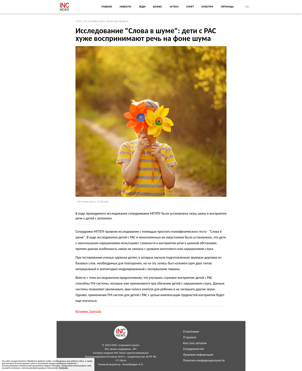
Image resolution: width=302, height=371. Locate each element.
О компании (191, 331)
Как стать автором (195, 343)
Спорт (190, 6)
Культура (207, 6)
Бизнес (157, 6)
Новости (125, 6)
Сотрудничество (193, 349)
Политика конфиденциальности (204, 360)
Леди (142, 6)
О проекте (189, 337)
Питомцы (227, 6)
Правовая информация (198, 354)
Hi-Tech (174, 6)
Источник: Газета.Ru (89, 311)
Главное (106, 6)
